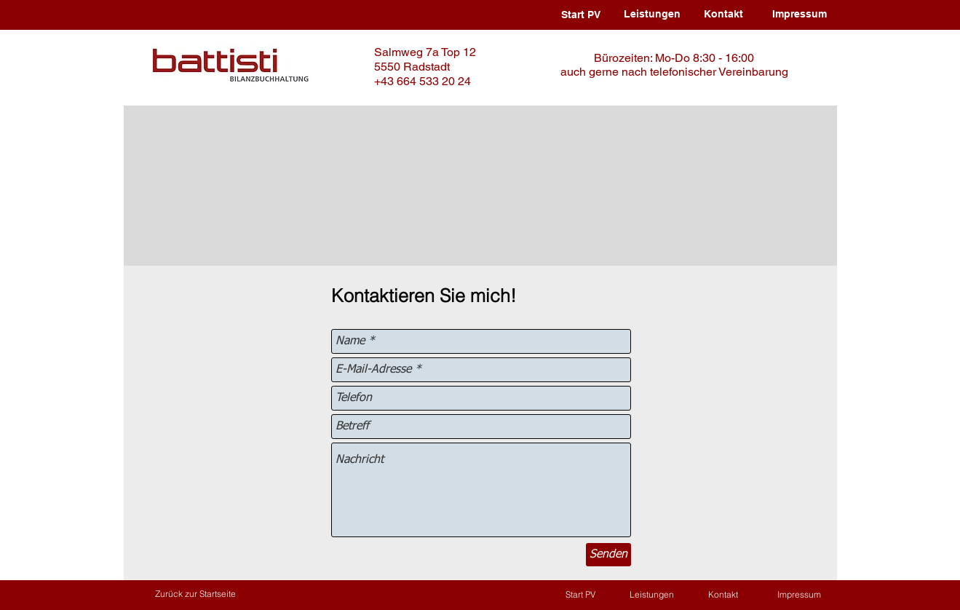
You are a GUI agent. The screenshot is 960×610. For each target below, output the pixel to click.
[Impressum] (800, 14)
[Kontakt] (723, 14)
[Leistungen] (652, 14)
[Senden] (608, 554)
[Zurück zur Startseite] (195, 594)
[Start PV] (580, 15)
